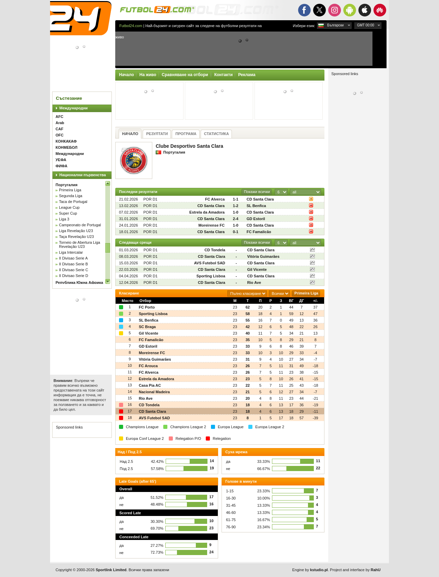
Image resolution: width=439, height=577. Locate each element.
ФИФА (61, 166)
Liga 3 (64, 219)
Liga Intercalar (71, 252)
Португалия (67, 185)
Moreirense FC (212, 225)
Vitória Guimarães (263, 256)
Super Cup (68, 213)
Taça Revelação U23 (76, 237)
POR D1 (150, 199)
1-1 (235, 199)
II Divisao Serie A (73, 258)
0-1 (235, 232)
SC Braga (147, 327)
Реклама (246, 74)
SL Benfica (256, 206)
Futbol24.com (130, 26)
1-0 (235, 212)
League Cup (69, 207)
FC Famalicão (259, 232)
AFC (59, 117)
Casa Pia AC (150, 385)
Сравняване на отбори (185, 74)
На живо (147, 74)
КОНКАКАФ (66, 141)
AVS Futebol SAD (209, 263)
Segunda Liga (70, 196)
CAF (59, 129)
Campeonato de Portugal (80, 225)
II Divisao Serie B (73, 264)
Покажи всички (257, 192)
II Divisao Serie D (73, 276)
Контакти (223, 74)
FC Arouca (148, 366)
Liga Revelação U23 (76, 231)
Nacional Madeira (154, 392)
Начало (126, 74)
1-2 (235, 206)
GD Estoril (256, 219)
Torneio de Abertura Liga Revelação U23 (79, 244)
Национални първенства (82, 175)
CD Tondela (214, 250)
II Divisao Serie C (73, 270)
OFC (59, 135)
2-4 (235, 219)
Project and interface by (355, 570)
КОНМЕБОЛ (67, 147)
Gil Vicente (257, 269)
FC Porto (147, 307)
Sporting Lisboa (211, 276)
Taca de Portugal (73, 202)
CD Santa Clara (260, 199)
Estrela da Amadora (207, 212)
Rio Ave (254, 282)
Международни (73, 108)
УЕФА (61, 160)
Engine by (310, 570)
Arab (60, 123)
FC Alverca (215, 199)
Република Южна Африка (79, 282)
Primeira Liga (70, 190)
